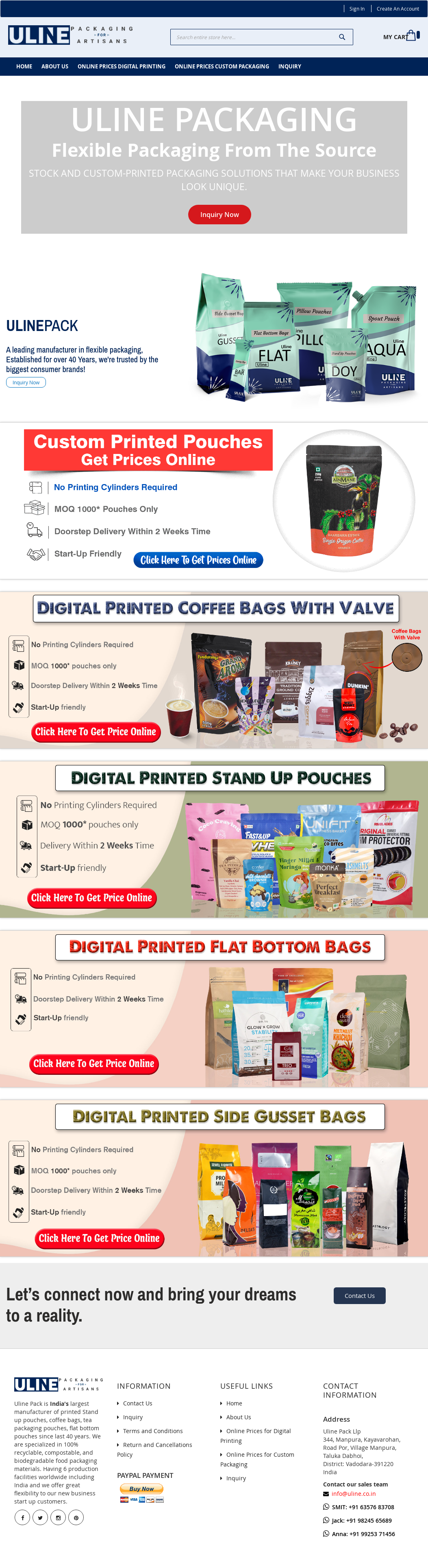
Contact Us (360, 1295)
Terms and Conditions (153, 1431)
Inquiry (133, 1417)
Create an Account (398, 8)
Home (234, 1403)
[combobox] (261, 37)
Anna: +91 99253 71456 (359, 1534)
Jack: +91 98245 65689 (357, 1520)
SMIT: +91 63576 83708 (358, 1507)
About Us (238, 1417)
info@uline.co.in (354, 1493)
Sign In (357, 8)
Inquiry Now (219, 214)
